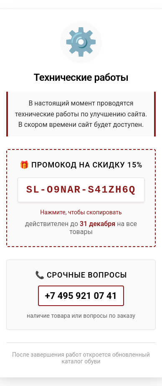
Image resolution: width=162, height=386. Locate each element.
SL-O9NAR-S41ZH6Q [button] (81, 190)
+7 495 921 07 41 (81, 296)
